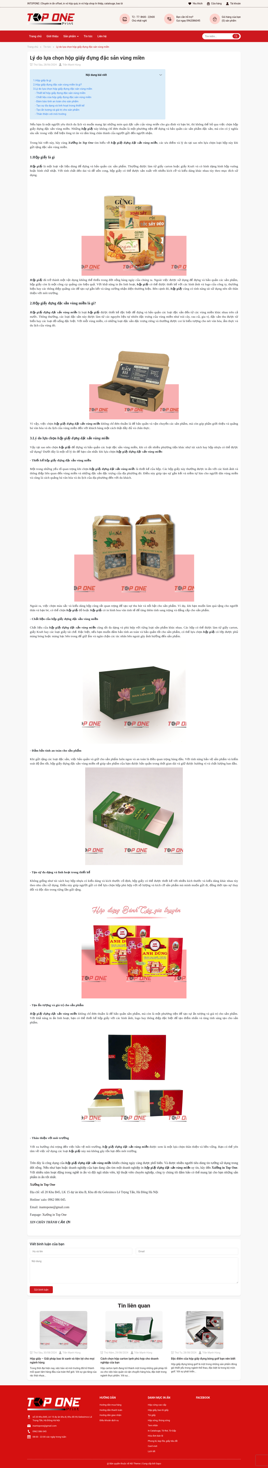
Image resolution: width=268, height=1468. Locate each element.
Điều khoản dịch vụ (109, 1420)
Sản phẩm (70, 36)
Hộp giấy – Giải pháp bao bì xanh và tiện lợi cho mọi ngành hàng (62, 1360)
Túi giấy (152, 1415)
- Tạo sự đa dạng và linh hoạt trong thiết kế (59, 105)
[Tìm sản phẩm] (221, 36)
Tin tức (88, 36)
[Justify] (235, 36)
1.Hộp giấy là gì (42, 80)
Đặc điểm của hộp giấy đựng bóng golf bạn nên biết (203, 1358)
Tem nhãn (153, 1425)
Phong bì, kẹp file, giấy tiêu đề (163, 1441)
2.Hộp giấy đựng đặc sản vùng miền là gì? (57, 84)
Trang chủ (35, 36)
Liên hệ (102, 36)
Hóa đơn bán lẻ (155, 1435)
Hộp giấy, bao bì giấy (158, 1410)
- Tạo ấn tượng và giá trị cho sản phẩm (57, 109)
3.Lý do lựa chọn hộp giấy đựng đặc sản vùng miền (62, 88)
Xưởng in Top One (54, 1214)
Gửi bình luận (41, 1289)
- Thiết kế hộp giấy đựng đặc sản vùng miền (60, 93)
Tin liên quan (134, 1305)
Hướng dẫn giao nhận (110, 1415)
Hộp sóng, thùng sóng (159, 1420)
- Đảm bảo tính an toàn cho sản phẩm (57, 101)
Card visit (152, 1446)
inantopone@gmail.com (54, 1207)
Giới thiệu (52, 36)
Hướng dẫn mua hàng (110, 1404)
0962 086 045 (40, 1431)
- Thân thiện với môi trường (50, 114)
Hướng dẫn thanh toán (111, 1410)
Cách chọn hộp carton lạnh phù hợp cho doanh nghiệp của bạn (129, 1360)
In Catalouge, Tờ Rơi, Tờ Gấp (162, 1430)
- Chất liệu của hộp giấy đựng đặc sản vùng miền (63, 97)
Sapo (158, 1463)
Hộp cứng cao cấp (157, 1404)
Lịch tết (151, 1451)
